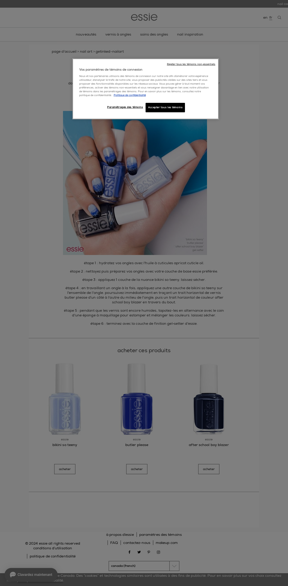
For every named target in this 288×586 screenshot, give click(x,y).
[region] (145, 89)
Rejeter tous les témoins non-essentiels (191, 64)
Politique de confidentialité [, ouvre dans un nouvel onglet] (130, 95)
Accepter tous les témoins (165, 107)
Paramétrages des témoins (125, 107)
